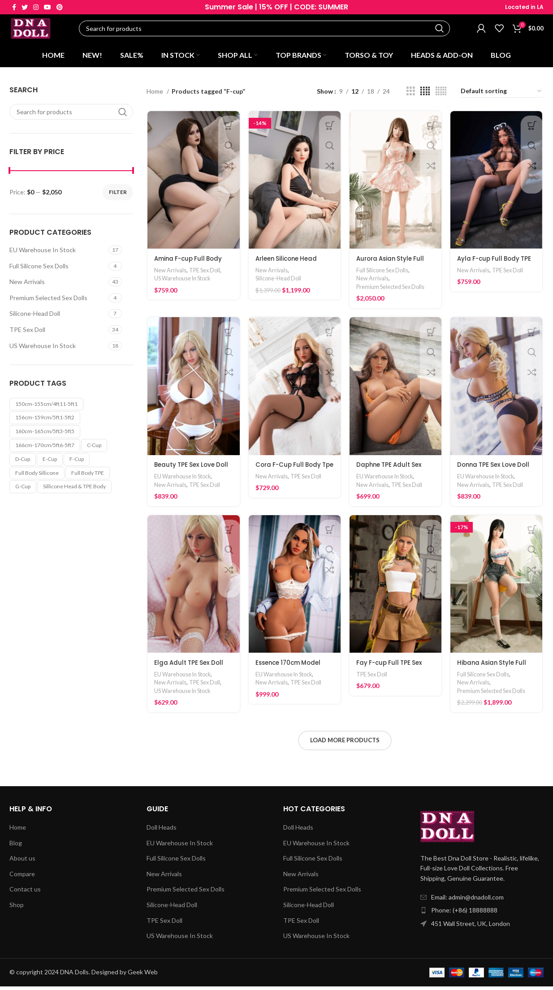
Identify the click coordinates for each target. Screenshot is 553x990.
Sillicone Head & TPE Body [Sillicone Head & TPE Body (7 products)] (74, 489)
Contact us (25, 892)
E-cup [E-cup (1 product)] (50, 462)
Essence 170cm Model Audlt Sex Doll (290, 673)
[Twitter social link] (24, 7)
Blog (15, 846)
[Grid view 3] (410, 94)
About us (22, 861)
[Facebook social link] (14, 7)
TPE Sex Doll (27, 332)
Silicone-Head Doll (34, 317)
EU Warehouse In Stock (42, 253)
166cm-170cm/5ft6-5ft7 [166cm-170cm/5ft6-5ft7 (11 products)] (44, 448)
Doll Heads (162, 831)
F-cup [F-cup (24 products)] (76, 462)
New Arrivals (27, 284)
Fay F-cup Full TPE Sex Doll (391, 673)
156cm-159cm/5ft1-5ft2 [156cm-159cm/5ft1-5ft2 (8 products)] (44, 421)
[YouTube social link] (47, 7)
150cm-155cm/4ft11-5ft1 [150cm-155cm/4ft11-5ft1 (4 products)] (46, 407)
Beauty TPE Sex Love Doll (192, 469)
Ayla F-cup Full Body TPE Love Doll (497, 267)
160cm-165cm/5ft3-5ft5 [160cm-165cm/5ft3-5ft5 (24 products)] (44, 434)
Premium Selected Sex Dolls (48, 301)
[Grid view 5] (441, 94)
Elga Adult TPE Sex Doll (189, 668)
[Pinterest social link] (59, 7)
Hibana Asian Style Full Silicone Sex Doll (494, 673)
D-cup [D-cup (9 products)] (22, 462)
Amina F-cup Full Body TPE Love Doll (189, 267)
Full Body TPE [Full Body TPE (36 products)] (87, 476)
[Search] (267, 30)
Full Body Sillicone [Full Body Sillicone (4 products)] (37, 476)
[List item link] (482, 914)
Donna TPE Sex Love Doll (496, 469)
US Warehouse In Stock (42, 349)
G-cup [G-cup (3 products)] (22, 489)
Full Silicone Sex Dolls (39, 269)
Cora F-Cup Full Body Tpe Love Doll (289, 474)
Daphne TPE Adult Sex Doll (391, 474)
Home (155, 94)
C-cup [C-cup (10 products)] (94, 448)
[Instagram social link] (35, 7)
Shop (16, 908)
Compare (22, 877)
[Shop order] (502, 94)
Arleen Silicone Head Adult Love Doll (288, 267)
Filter (118, 195)
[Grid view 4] (425, 94)
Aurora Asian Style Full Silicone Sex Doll (392, 267)
